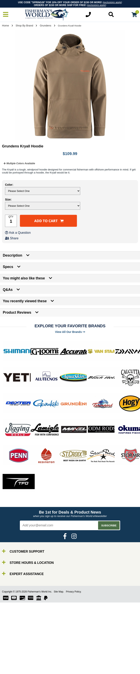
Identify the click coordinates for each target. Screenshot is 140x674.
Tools (11, 669)
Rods (11, 651)
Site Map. (59, 591)
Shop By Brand (24, 25)
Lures (12, 662)
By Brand (14, 647)
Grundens (45, 25)
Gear (11, 665)
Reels (12, 654)
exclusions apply (112, 2)
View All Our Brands (70, 331)
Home (5, 25)
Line (11, 658)
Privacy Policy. (73, 591)
